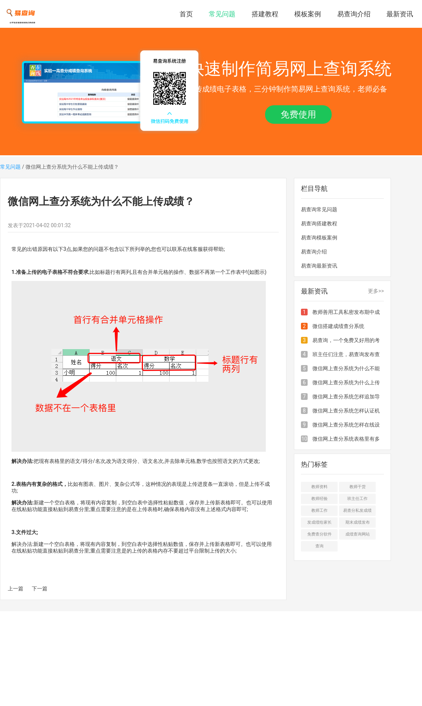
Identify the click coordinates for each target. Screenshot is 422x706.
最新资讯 (399, 14)
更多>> (376, 291)
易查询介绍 (354, 14)
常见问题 (222, 14)
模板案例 (307, 14)
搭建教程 (265, 14)
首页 (186, 14)
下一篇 (39, 588)
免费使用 (298, 114)
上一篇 (15, 588)
